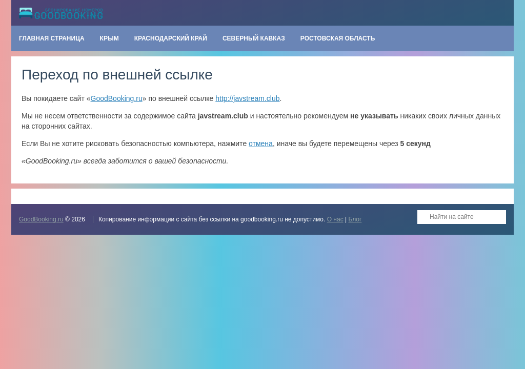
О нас (335, 219)
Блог (354, 219)
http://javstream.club (247, 98)
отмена (261, 143)
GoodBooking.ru (117, 98)
